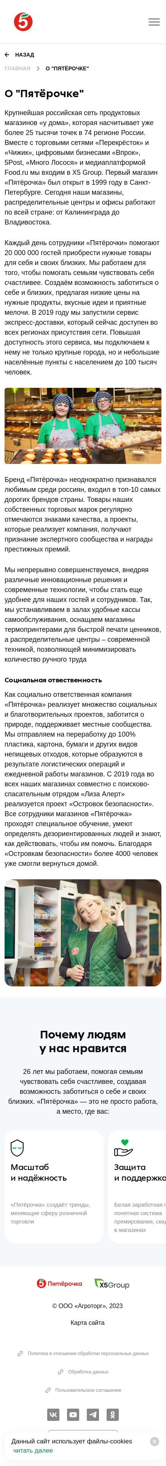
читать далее (32, 1450)
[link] (53, 1415)
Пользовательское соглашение (83, 1390)
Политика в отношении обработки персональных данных (82, 1353)
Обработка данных (82, 1372)
